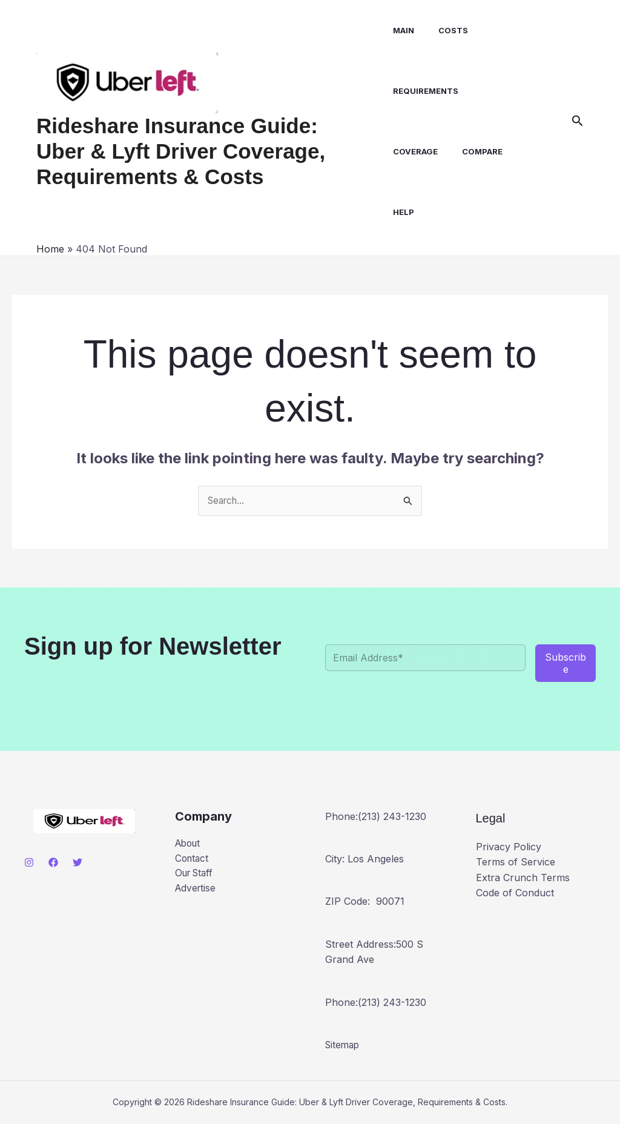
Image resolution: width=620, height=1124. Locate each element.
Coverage (411, 151)
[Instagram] (29, 863)
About (189, 844)
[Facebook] (53, 863)
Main (399, 30)
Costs (444, 30)
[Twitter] (77, 863)
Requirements (421, 91)
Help (399, 212)
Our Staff (196, 875)
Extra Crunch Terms (523, 878)
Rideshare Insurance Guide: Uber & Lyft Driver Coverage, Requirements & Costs (204, 151)
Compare (473, 151)
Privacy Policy (508, 847)
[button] (578, 121)
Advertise (196, 891)
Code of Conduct (515, 893)
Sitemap (343, 1045)
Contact (193, 860)
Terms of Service (515, 862)
